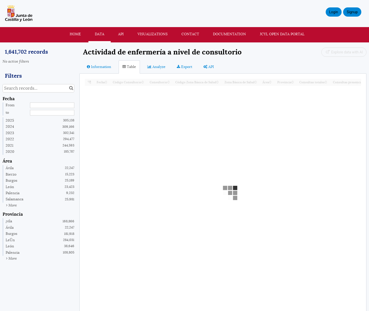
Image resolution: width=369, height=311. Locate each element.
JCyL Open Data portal (282, 34)
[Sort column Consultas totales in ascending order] (326, 81)
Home (75, 34)
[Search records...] (38, 88)
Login (333, 12)
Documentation (229, 34)
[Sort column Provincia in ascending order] (292, 81)
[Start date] (52, 105)
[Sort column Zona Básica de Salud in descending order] (255, 82)
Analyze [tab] (156, 66)
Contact (190, 34)
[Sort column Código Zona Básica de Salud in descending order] (217, 82)
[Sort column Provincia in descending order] (292, 82)
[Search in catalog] (71, 88)
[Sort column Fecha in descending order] (106, 82)
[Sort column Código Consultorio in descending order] (142, 82)
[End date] (52, 113)
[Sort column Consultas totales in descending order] (326, 82)
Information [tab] (99, 66)
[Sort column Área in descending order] (270, 82)
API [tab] (208, 66)
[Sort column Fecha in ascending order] (106, 81)
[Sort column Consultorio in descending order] (168, 82)
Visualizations (153, 34)
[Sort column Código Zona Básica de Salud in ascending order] (217, 81)
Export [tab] (184, 66)
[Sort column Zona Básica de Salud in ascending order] (255, 81)
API (121, 34)
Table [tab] (129, 66)
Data (99, 34)
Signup (352, 12)
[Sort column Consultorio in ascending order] (168, 81)
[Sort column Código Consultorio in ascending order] (142, 81)
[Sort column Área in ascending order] (270, 81)
